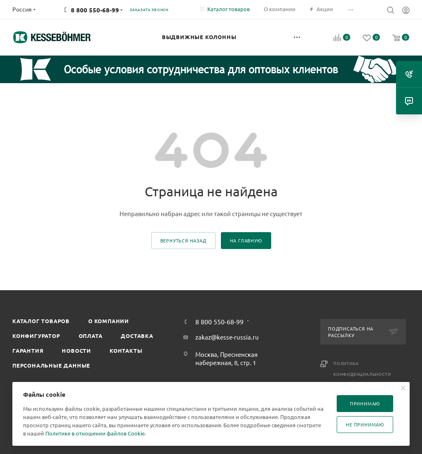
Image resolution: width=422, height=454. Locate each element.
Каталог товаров (41, 320)
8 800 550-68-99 (95, 10)
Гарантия (27, 350)
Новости (76, 350)
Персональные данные (51, 365)
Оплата (91, 335)
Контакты (126, 350)
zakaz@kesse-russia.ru (227, 337)
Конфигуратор (36, 335)
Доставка (137, 335)
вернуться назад (183, 240)
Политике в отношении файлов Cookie (95, 433)
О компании (108, 320)
